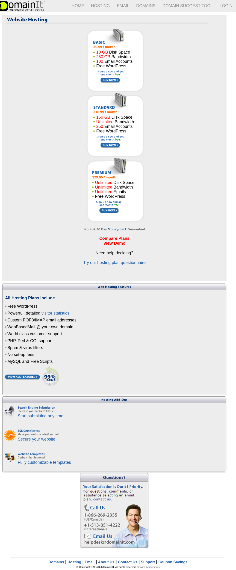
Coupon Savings (172, 562)
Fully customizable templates (44, 462)
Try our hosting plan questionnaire (114, 262)
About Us (106, 562)
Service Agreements (148, 567)
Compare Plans (114, 238)
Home (78, 5)
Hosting (100, 5)
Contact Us (127, 562)
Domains (146, 5)
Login (226, 5)
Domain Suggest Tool (187, 5)
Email (123, 5)
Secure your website (36, 439)
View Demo (114, 243)
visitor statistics (55, 313)
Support (148, 562)
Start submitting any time (40, 416)
